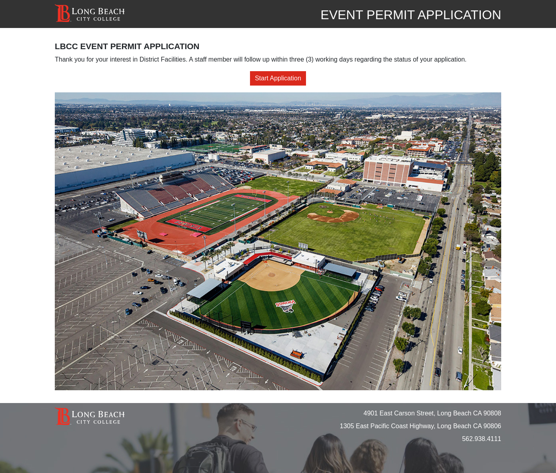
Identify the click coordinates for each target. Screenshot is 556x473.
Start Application (278, 78)
